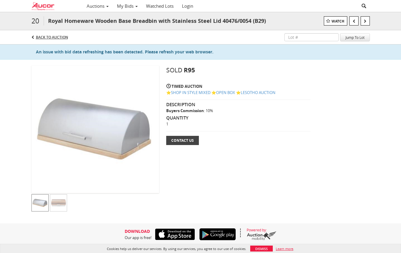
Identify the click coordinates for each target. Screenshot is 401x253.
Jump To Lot (354, 37)
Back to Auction (52, 37)
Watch (338, 21)
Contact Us (182, 140)
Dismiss (261, 248)
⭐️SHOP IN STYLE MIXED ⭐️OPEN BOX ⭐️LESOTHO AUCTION (220, 92)
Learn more (284, 248)
